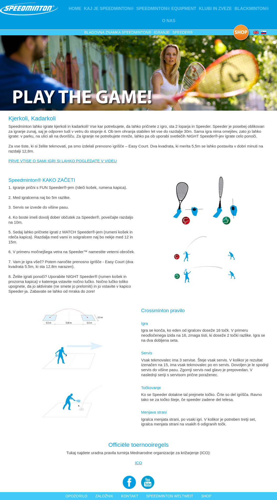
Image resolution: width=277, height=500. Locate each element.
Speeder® (182, 32)
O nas (169, 20)
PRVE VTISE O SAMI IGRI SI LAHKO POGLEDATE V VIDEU (62, 161)
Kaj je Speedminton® (109, 8)
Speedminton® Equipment (166, 8)
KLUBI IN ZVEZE (215, 8)
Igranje (162, 32)
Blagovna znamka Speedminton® (117, 32)
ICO (138, 462)
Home (75, 8)
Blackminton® (251, 8)
